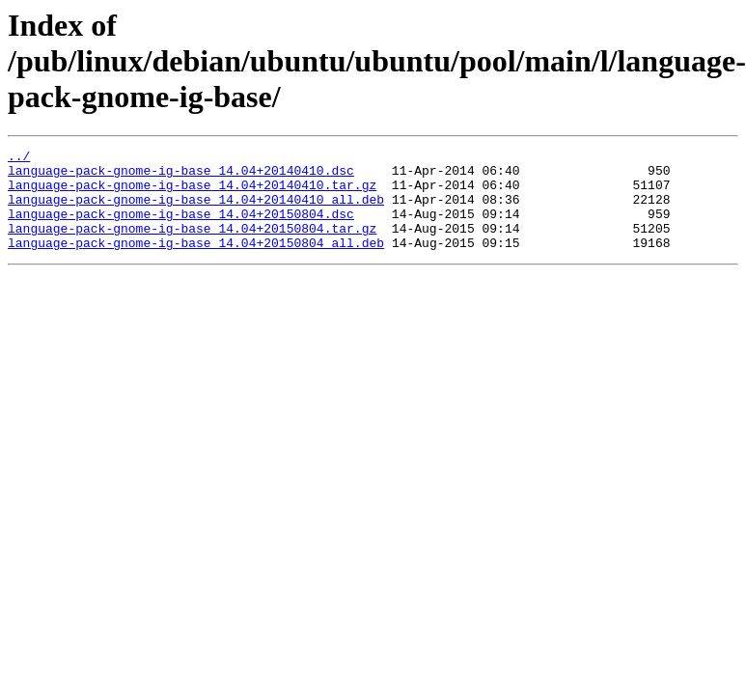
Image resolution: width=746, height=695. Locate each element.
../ (19, 158)
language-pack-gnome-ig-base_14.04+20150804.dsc (181, 227)
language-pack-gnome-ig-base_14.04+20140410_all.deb (196, 210)
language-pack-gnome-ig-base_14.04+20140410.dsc (181, 175)
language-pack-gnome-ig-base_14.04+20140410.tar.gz (192, 193)
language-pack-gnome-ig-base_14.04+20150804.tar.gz (192, 245)
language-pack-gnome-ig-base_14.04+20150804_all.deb (196, 262)
